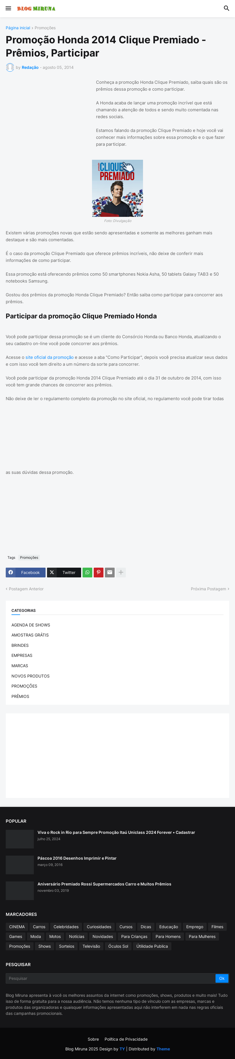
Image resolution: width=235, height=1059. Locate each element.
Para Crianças (134, 936)
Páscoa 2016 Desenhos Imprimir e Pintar (77, 858)
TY (122, 1048)
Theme (163, 1048)
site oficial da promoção (50, 357)
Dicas (146, 926)
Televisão (91, 946)
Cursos (126, 926)
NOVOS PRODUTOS (30, 675)
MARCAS (19, 665)
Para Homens (168, 936)
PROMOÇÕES (24, 686)
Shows (44, 946)
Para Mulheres (202, 936)
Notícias (76, 936)
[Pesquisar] (111, 978)
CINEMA (17, 926)
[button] (8, 8)
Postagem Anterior (26, 588)
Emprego (194, 926)
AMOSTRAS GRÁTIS (30, 634)
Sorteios (66, 946)
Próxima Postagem (208, 588)
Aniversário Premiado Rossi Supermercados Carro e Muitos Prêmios (104, 883)
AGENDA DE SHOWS (30, 624)
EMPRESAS (21, 655)
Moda (35, 936)
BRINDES (20, 645)
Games (15, 936)
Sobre (93, 1039)
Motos (55, 936)
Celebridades (66, 926)
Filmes (217, 926)
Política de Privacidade (126, 1039)
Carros (39, 926)
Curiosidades (99, 926)
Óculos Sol (118, 946)
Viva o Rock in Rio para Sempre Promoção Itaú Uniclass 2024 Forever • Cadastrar (116, 832)
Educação (168, 926)
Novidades (103, 936)
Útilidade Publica (152, 946)
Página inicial (18, 28)
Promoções (45, 28)
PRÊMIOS (20, 696)
